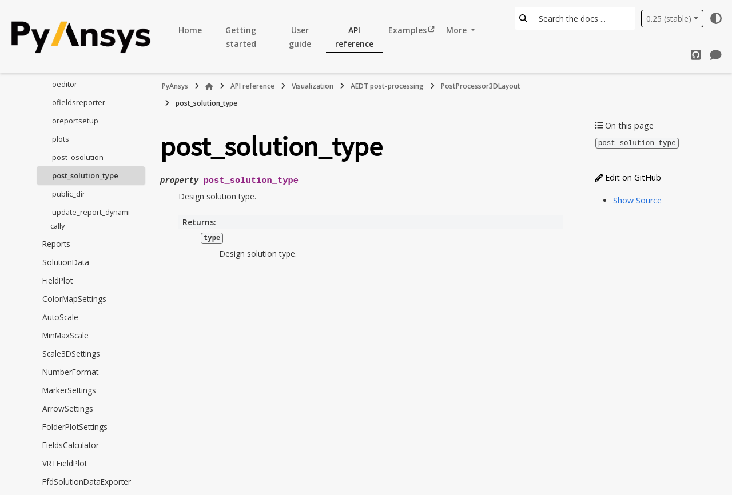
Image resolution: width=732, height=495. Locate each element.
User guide (300, 37)
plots (60, 139)
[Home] (209, 86)
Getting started (240, 37)
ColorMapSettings (74, 298)
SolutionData (65, 262)
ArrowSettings (67, 408)
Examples (407, 30)
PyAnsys (175, 86)
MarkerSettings (69, 390)
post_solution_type (85, 175)
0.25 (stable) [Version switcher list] (668, 18)
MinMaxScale (65, 335)
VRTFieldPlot (64, 463)
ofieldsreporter (78, 102)
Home (190, 30)
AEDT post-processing (387, 86)
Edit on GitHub (628, 176)
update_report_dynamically (90, 219)
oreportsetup (75, 120)
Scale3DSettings (71, 353)
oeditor (64, 84)
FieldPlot (57, 280)
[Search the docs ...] (583, 18)
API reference (354, 37)
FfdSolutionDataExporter (86, 481)
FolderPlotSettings (75, 426)
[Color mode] (716, 18)
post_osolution (78, 157)
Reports (56, 243)
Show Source (637, 199)
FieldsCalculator (70, 445)
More (457, 30)
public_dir (68, 194)
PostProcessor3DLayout (480, 86)
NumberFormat (70, 371)
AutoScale (60, 317)
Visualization (312, 86)
